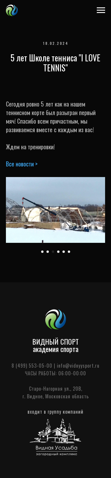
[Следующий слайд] (102, 209)
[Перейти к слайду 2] (47, 252)
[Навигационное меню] (101, 10)
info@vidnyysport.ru (78, 365)
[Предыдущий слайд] (8, 209)
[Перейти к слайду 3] (53, 252)
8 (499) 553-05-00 (32, 365)
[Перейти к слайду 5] (63, 252)
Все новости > (22, 163)
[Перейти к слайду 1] (42, 252)
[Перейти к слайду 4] (58, 252)
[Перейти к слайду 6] (69, 252)
